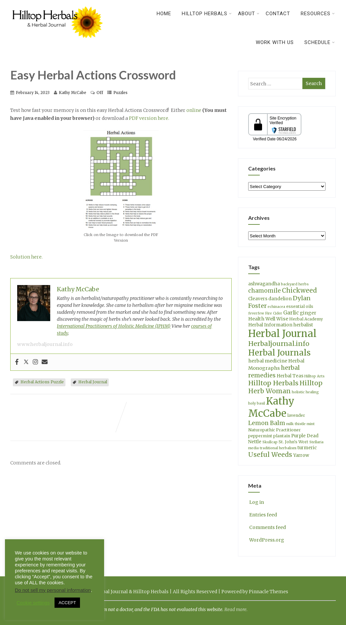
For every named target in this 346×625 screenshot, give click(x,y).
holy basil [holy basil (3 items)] (256, 403)
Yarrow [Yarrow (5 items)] (301, 455)
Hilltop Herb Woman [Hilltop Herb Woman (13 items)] (285, 387)
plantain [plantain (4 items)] (281, 435)
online (193, 110)
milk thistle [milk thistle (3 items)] (296, 424)
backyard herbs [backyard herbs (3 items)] (295, 284)
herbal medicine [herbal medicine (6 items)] (267, 361)
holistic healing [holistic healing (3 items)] (305, 392)
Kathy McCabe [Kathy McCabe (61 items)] (271, 407)
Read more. (236, 609)
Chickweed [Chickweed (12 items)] (299, 290)
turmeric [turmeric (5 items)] (307, 448)
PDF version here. (149, 118)
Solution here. (26, 257)
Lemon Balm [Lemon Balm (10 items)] (266, 423)
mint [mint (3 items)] (311, 424)
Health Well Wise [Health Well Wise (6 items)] (268, 319)
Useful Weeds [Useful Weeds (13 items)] (270, 454)
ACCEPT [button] (67, 602)
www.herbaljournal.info (45, 344)
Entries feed (262, 515)
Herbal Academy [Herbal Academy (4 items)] (306, 318)
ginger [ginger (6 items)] (308, 313)
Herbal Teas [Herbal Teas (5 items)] (290, 376)
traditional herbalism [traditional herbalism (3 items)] (278, 448)
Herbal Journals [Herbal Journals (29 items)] (279, 353)
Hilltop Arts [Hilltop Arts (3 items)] (314, 376)
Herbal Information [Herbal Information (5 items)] (270, 325)
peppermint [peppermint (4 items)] (260, 435)
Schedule (319, 42)
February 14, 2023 (33, 92)
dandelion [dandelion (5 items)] (280, 299)
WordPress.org (266, 540)
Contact (278, 14)
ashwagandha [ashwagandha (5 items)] (264, 284)
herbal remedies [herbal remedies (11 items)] (274, 371)
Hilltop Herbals (207, 14)
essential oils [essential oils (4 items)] (299, 306)
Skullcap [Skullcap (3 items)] (270, 442)
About (249, 14)
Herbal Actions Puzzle (42, 381)
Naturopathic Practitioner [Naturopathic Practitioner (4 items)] (274, 429)
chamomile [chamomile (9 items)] (264, 290)
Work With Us (275, 42)
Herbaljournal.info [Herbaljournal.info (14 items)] (278, 344)
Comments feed (267, 527)
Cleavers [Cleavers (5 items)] (257, 299)
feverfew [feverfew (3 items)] (256, 313)
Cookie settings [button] (33, 602)
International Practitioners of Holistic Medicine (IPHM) (114, 326)
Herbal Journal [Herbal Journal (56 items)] (282, 334)
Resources (318, 14)
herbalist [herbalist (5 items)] (303, 325)
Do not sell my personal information (53, 590)
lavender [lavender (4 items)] (296, 415)
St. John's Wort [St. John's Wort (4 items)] (293, 441)
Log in (256, 502)
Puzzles (120, 92)
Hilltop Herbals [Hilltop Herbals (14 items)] (273, 383)
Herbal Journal (92, 381)
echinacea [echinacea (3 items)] (276, 307)
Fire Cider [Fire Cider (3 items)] (273, 313)
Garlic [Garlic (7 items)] (291, 313)
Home (164, 14)
